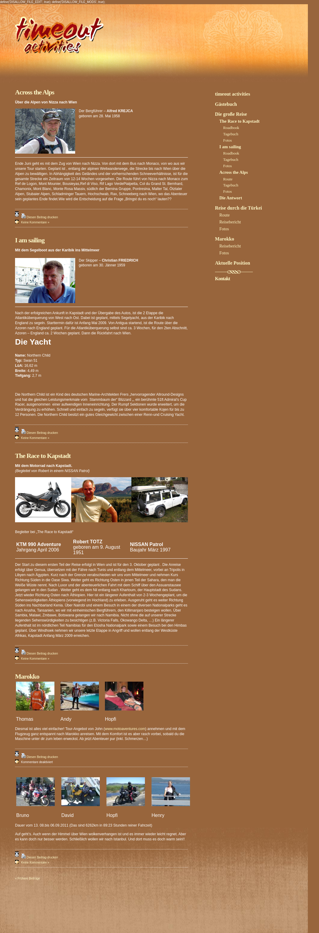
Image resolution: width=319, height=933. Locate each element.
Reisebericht (230, 221)
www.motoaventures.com (125, 729)
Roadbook (231, 127)
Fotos (227, 140)
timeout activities (232, 94)
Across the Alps (34, 92)
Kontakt (222, 278)
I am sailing (29, 240)
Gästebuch (226, 104)
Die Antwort (230, 197)
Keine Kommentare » (35, 222)
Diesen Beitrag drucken (42, 217)
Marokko (27, 676)
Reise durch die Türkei (238, 207)
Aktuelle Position (232, 262)
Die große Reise (231, 114)
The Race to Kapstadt (43, 455)
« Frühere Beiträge (27, 878)
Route (227, 179)
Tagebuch (230, 134)
